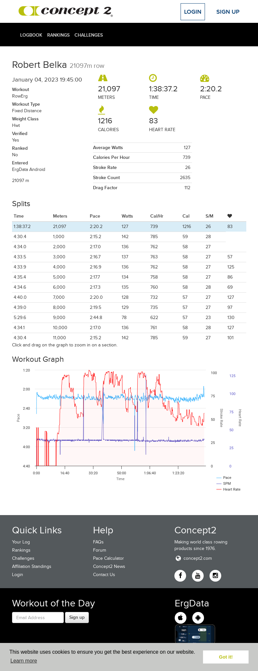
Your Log (21, 542)
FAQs (98, 542)
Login (192, 11)
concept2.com (193, 558)
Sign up (77, 617)
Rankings (58, 35)
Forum (99, 550)
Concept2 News (109, 566)
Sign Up (227, 11)
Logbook (31, 35)
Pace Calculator (108, 558)
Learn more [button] (23, 660)
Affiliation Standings (31, 566)
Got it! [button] (226, 657)
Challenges (89, 35)
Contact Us (104, 574)
